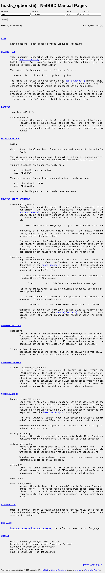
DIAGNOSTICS (8, 504)
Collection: (85, 11)
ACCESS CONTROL (10, 138)
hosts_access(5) (29, 59)
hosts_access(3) (20, 528)
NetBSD (45, 570)
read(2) (60, 312)
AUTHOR (5, 536)
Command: (6, 11)
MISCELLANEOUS (9, 394)
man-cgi (78, 570)
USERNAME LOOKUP (11, 362)
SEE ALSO (6, 523)
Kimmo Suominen (58, 570)
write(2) (72, 312)
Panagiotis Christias (92, 570)
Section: (35, 11)
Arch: (70, 11)
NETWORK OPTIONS (11, 325)
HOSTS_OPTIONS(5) (92, 565)
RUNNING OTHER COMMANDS (15, 199)
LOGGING (5, 107)
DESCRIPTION (8, 52)
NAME (3, 38)
